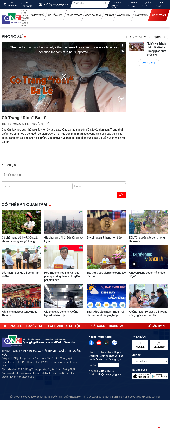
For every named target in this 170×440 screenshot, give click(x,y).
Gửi (121, 195)
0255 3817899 (27, 4)
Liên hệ (160, 4)
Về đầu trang (157, 325)
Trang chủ (37, 15)
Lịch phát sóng (94, 325)
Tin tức (109, 15)
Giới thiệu (73, 325)
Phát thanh (74, 15)
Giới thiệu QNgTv (116, 4)
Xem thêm (148, 62)
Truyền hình (55, 15)
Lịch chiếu (142, 15)
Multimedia (124, 15)
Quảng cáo (148, 4)
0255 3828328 (12, 4)
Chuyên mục (93, 15)
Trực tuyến (159, 15)
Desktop (159, 345)
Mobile (140, 345)
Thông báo (134, 4)
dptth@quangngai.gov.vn (56, 4)
